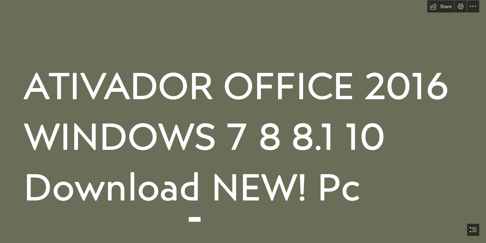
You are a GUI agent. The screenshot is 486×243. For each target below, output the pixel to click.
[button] (440, 6)
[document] (243, 121)
